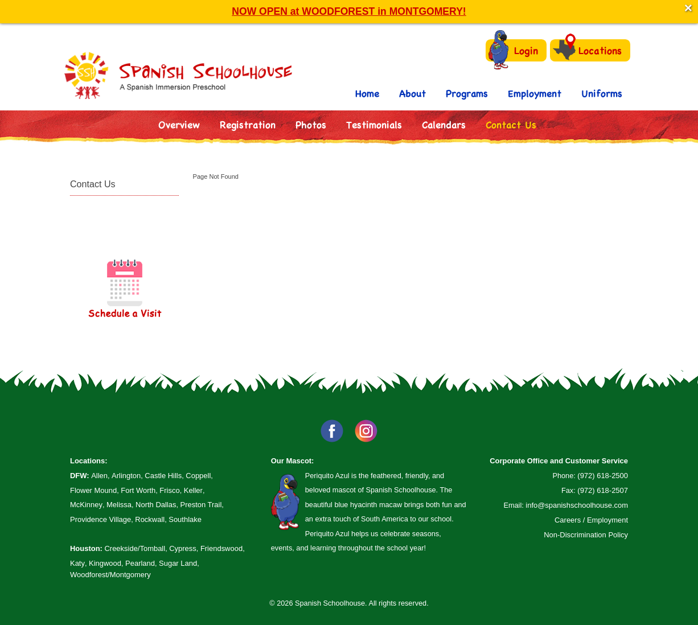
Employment (534, 93)
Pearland (140, 563)
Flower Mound (93, 490)
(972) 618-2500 (602, 475)
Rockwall (150, 519)
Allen (99, 475)
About (412, 93)
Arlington (126, 475)
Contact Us (511, 124)
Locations (587, 49)
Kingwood (105, 563)
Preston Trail (201, 504)
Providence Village (100, 519)
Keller (193, 490)
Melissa (119, 504)
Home (367, 93)
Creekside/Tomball (134, 548)
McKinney (86, 504)
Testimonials (374, 124)
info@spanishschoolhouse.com (576, 505)
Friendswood (221, 548)
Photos (310, 124)
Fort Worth (138, 490)
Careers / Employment (591, 520)
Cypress (182, 548)
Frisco (169, 490)
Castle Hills (163, 475)
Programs (467, 93)
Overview (179, 124)
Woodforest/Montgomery (110, 574)
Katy (77, 563)
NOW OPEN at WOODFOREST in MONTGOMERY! (349, 11)
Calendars (444, 124)
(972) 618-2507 (602, 490)
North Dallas (156, 504)
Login (513, 50)
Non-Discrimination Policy (586, 535)
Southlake (185, 519)
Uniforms (601, 93)
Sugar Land (178, 563)
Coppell (198, 475)
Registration (248, 124)
